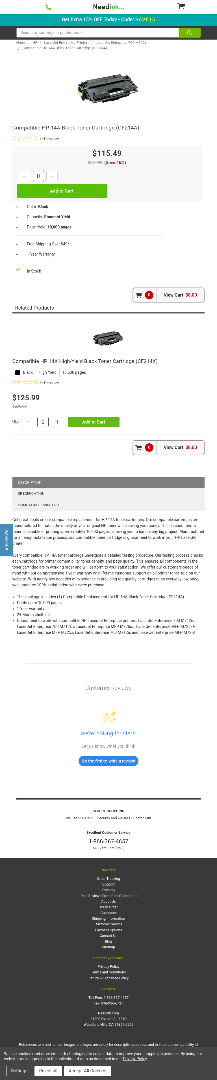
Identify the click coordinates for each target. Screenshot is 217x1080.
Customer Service (109, 924)
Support (108, 884)
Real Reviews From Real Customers (108, 896)
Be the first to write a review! (108, 761)
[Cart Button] (189, 6)
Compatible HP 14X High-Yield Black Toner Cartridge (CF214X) (85, 361)
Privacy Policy (108, 966)
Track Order (108, 907)
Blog (108, 941)
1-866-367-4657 (108, 841)
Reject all (48, 1070)
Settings (19, 1070)
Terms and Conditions (108, 972)
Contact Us (108, 936)
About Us (108, 901)
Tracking (108, 890)
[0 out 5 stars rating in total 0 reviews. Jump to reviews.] (36, 138)
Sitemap (108, 947)
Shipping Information (108, 918)
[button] (6, 540)
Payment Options (108, 930)
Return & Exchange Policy (108, 978)
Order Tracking (108, 878)
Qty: (15, 421)
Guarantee (108, 913)
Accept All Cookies (87, 1070)
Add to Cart (93, 422)
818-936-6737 (112, 1003)
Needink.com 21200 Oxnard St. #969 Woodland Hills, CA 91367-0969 (109, 1019)
